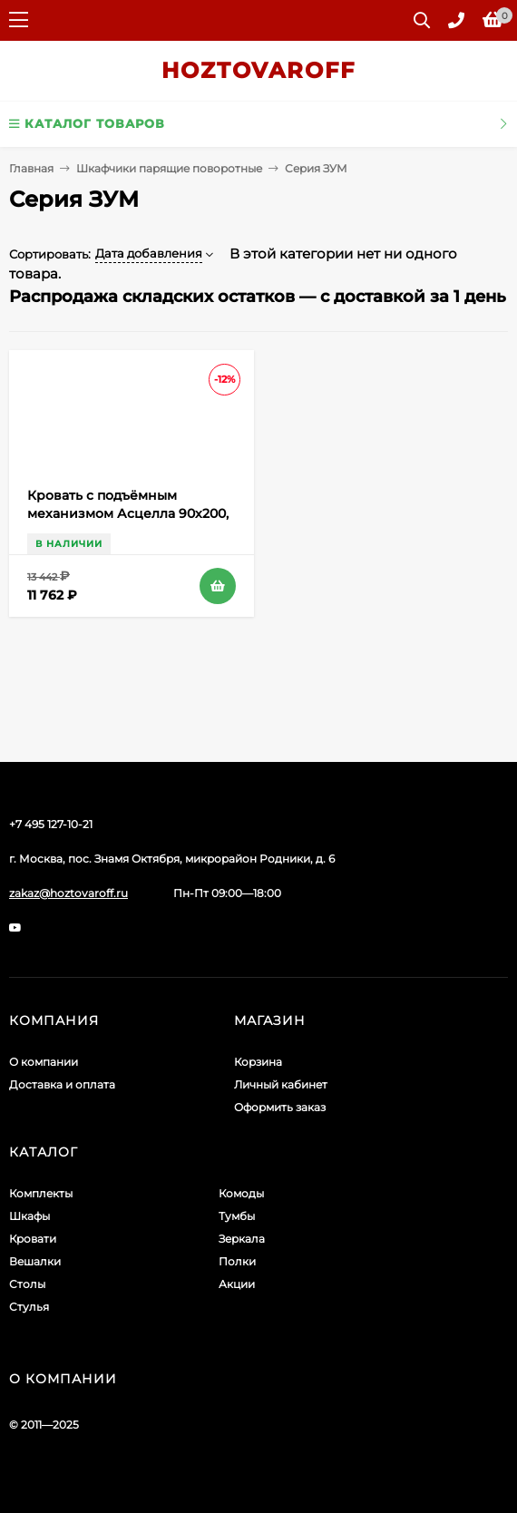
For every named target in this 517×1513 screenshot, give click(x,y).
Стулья (29, 1306)
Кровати (32, 1238)
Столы (27, 1284)
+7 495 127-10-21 (51, 824)
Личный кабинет (280, 1084)
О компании (43, 1062)
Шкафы (29, 1216)
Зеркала (242, 1238)
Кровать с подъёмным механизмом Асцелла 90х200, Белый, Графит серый (128, 513)
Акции (237, 1284)
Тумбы (237, 1216)
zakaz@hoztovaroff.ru (68, 893)
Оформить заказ (280, 1107)
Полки (237, 1261)
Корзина (258, 1062)
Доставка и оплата (62, 1084)
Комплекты (41, 1193)
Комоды (241, 1193)
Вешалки (35, 1261)
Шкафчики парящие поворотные (169, 168)
